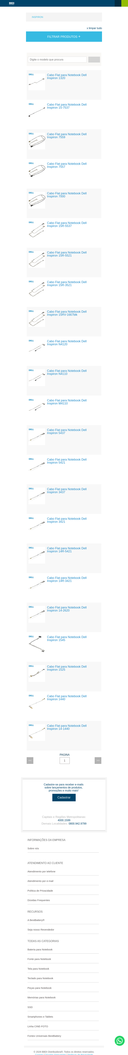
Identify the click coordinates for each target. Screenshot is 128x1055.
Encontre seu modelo (64, 60)
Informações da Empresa (47, 840)
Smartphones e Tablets (40, 1016)
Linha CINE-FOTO (38, 1026)
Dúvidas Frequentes (39, 900)
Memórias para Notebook (42, 997)
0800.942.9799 (77, 823)
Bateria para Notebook (40, 949)
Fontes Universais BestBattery (44, 1035)
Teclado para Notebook (40, 978)
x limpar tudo (94, 28)
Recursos (35, 911)
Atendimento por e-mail (40, 881)
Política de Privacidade (40, 890)
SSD (30, 1007)
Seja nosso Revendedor (41, 929)
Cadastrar (63, 797)
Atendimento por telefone (42, 871)
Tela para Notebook (38, 968)
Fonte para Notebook (39, 959)
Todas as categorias (43, 941)
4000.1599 (64, 820)
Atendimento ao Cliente (45, 863)
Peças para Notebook (40, 987)
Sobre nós (33, 848)
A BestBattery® (36, 920)
